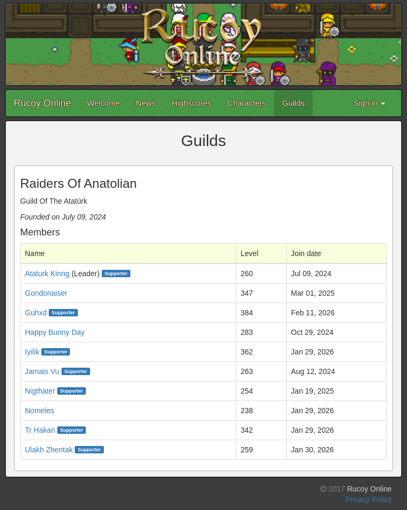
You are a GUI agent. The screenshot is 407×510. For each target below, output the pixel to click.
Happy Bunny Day (55, 332)
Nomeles (39, 410)
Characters (246, 102)
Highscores (191, 102)
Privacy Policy (369, 499)
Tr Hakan (40, 430)
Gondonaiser (46, 293)
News (146, 102)
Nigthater (40, 391)
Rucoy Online (42, 103)
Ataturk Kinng (47, 273)
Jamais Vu (42, 371)
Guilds (293, 102)
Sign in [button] (369, 102)
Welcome (103, 102)
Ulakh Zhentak (49, 449)
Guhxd (36, 312)
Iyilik (32, 352)
